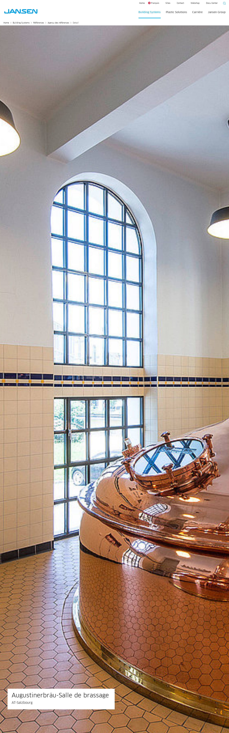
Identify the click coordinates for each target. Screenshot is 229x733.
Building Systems (149, 12)
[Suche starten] (223, 4)
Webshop (195, 3)
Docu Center (212, 3)
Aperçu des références (58, 23)
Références (38, 23)
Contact (180, 3)
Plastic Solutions (176, 12)
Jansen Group (217, 12)
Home (142, 3)
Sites (168, 3)
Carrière (197, 12)
